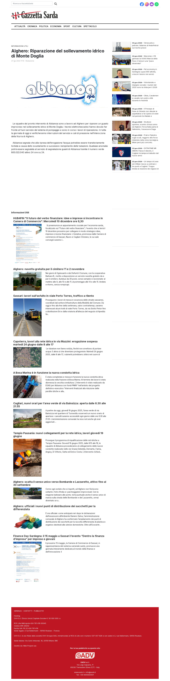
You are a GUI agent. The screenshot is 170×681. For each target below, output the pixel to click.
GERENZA (18, 611)
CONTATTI (28, 611)
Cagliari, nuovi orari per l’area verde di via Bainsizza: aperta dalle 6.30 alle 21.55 (59, 405)
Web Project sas (29, 646)
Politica (43, 26)
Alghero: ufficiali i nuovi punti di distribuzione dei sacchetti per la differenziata (54, 508)
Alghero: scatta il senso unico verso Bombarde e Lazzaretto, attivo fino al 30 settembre (59, 483)
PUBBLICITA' (39, 611)
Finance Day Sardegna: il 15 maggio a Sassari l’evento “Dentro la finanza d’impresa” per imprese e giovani (58, 537)
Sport (66, 26)
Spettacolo (90, 26)
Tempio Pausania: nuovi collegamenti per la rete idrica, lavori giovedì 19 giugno (58, 435)
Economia (55, 26)
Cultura (76, 26)
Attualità (19, 26)
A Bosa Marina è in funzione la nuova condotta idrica (46, 372)
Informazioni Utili (19, 46)
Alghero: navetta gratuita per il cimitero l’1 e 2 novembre (48, 269)
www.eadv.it (79, 672)
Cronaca (32, 26)
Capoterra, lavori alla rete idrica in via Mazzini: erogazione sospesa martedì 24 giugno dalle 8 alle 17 (55, 343)
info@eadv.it (91, 672)
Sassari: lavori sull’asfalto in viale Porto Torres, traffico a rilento (53, 295)
